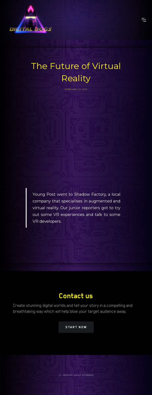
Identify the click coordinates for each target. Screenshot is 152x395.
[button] (144, 20)
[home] (30, 20)
